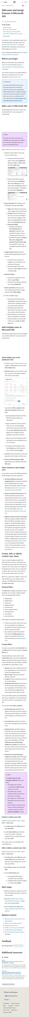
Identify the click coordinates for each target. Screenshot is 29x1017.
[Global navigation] (1, 2)
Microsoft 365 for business (9, 44)
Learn (3, 5)
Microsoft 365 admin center (16, 149)
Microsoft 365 (9, 5)
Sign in (26, 2)
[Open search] (22, 2)
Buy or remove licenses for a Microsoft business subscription (13, 67)
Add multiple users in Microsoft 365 (11, 31)
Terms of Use (6, 1010)
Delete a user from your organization (15, 927)
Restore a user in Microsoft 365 (13, 923)
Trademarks (13, 1010)
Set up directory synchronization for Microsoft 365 (15, 511)
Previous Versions (15, 1003)
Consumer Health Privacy (9, 1008)
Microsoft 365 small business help (14, 932)
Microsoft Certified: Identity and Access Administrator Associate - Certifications (11, 973)
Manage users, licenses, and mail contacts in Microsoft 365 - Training (12, 962)
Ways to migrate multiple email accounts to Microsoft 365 (15, 547)
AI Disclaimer (6, 1003)
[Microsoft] (15, 2)
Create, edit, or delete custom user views (12, 33)
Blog (4, 1005)
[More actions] (25, 5)
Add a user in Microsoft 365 (9, 29)
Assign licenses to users (11, 925)
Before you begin (7, 27)
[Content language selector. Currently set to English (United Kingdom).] (11, 992)
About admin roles (16, 77)
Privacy (17, 1005)
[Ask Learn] (22, 5)
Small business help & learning (13, 930)
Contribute (10, 1005)
